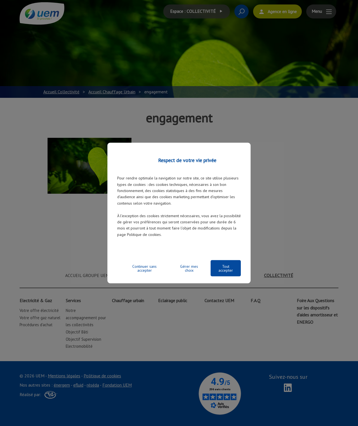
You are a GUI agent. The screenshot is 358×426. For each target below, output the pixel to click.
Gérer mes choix (189, 268)
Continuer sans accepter (144, 268)
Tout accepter (225, 268)
